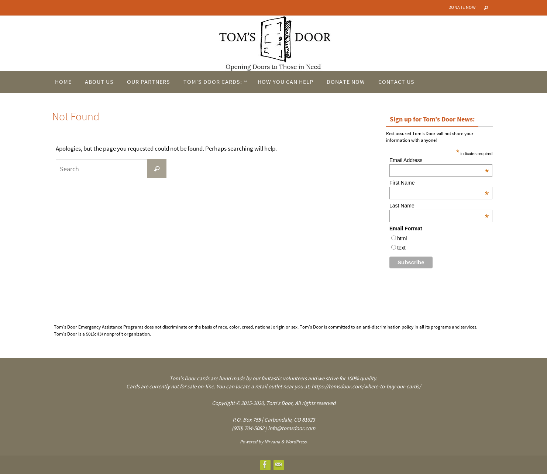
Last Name (439, 206)
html (402, 238)
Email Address (439, 160)
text (401, 248)
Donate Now (461, 7)
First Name (439, 183)
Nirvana (272, 442)
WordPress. (296, 442)
